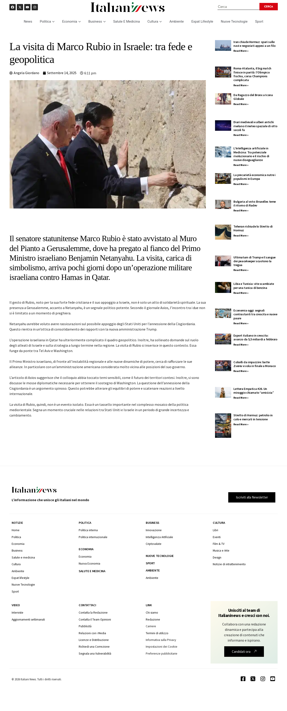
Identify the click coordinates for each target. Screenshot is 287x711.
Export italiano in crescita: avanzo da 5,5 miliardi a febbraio (255, 338)
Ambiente (176, 22)
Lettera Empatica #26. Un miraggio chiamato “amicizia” (253, 391)
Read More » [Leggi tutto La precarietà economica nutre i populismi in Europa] (240, 184)
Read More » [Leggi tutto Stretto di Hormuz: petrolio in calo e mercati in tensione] (240, 424)
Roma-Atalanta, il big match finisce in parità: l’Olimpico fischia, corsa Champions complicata (252, 74)
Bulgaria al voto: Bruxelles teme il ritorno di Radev (254, 204)
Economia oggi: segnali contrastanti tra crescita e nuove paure (255, 314)
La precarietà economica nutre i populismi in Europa (254, 177)
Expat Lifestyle (202, 22)
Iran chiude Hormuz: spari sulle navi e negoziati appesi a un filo (254, 44)
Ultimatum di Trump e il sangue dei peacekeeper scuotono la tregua (254, 261)
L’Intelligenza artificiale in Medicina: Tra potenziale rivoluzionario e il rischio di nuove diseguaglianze (251, 154)
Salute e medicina (92, 571)
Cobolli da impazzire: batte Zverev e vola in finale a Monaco (254, 364)
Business (97, 22)
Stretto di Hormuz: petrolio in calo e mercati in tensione (252, 417)
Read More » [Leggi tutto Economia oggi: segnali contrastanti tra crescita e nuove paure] (240, 323)
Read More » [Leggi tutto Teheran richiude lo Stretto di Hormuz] (240, 235)
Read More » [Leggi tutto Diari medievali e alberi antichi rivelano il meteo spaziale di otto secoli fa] (240, 135)
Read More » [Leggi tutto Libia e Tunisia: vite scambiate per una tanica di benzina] (240, 293)
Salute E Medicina (126, 22)
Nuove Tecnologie (234, 22)
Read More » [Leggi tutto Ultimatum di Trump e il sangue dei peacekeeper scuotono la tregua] (240, 270)
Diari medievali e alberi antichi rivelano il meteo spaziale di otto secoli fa (255, 126)
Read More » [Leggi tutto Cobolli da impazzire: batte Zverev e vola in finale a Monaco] (240, 371)
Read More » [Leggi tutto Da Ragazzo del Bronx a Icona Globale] (240, 104)
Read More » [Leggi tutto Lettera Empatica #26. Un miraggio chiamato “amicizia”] (240, 398)
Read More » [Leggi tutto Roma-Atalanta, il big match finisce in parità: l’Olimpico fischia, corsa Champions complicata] (240, 85)
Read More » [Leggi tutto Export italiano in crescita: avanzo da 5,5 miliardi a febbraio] (240, 344)
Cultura (155, 22)
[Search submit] (269, 6)
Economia (71, 22)
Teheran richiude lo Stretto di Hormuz (252, 228)
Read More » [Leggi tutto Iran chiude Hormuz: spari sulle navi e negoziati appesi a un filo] (240, 51)
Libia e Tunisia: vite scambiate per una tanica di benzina (253, 286)
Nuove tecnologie (160, 556)
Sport (259, 22)
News (28, 22)
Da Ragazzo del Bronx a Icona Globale (253, 97)
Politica (47, 22)
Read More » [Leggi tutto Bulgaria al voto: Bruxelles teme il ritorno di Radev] (240, 211)
